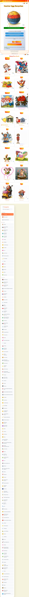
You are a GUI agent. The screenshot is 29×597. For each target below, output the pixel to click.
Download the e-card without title (14, 35)
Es (25, 3)
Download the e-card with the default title (14, 33)
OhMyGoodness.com (15, 53)
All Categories (14, 44)
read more (8, 48)
